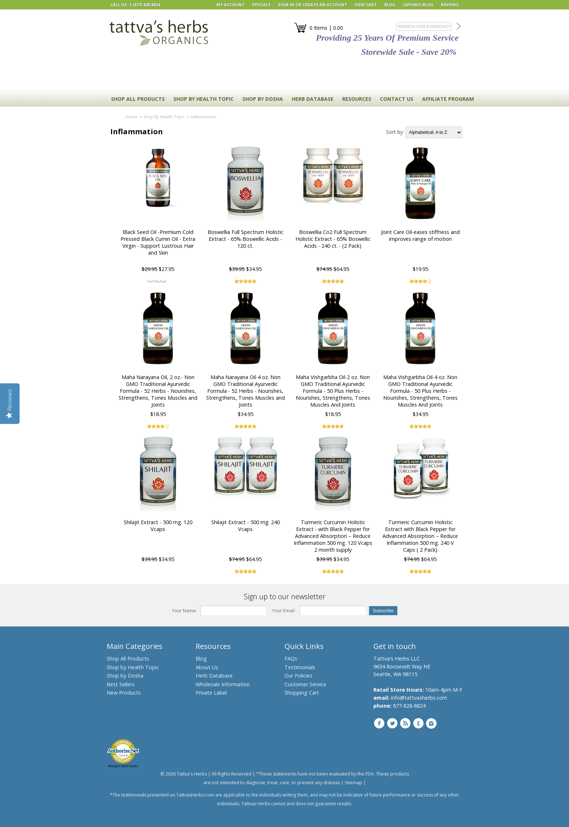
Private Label (211, 692)
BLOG (390, 4)
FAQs (290, 658)
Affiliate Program (448, 98)
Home (132, 116)
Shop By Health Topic (203, 98)
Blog (201, 658)
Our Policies (298, 675)
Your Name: (184, 611)
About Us (207, 667)
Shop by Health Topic (133, 667)
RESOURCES (356, 98)
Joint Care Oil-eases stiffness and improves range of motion (420, 235)
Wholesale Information (223, 684)
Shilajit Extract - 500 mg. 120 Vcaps (158, 525)
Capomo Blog (418, 4)
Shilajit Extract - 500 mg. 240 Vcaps (245, 525)
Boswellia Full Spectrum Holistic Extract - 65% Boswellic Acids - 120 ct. (245, 239)
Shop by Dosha (125, 675)
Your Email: (283, 611)
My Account (230, 4)
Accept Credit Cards (123, 766)
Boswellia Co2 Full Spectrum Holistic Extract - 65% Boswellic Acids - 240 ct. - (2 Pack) (333, 239)
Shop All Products (138, 98)
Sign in (286, 4)
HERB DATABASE (312, 98)
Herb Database (214, 675)
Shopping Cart (301, 692)
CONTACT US (396, 98)
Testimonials (299, 667)
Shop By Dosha (262, 98)
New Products (124, 692)
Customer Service (305, 684)
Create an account (325, 4)
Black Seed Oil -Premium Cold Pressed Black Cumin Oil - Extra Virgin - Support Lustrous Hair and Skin (157, 242)
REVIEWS (450, 4)
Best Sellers (121, 684)
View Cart (366, 4)
